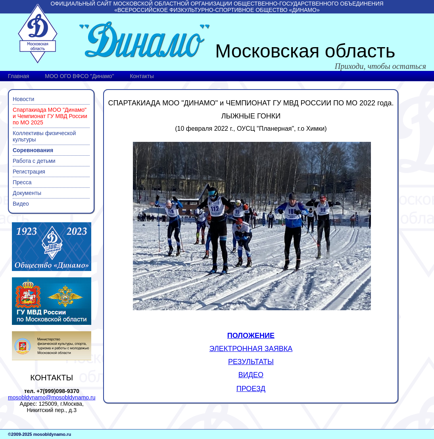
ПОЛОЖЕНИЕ (251, 336)
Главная (18, 76)
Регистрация (29, 171)
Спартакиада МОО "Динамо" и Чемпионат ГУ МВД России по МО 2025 (50, 116)
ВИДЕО (250, 375)
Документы (27, 193)
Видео (21, 203)
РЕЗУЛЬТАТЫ (251, 362)
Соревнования (33, 150)
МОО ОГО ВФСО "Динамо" (79, 76)
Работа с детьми (34, 161)
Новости (23, 99)
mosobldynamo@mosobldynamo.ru (51, 397)
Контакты (142, 76)
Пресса (22, 182)
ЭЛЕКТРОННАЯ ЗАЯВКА (251, 349)
